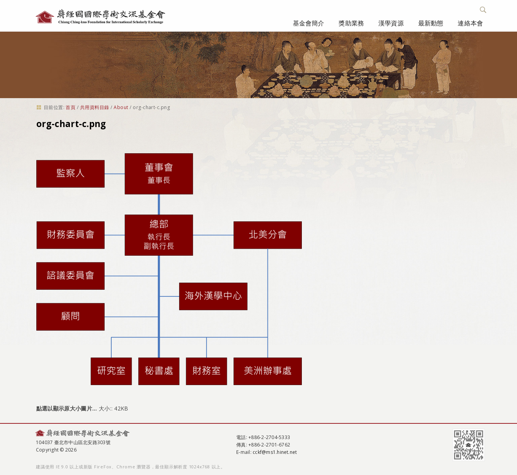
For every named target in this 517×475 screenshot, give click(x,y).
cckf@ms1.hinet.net (275, 452)
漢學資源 (391, 23)
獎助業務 (351, 23)
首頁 (70, 107)
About (121, 107)
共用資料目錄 (94, 107)
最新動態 (431, 23)
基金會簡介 (308, 23)
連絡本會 (470, 23)
